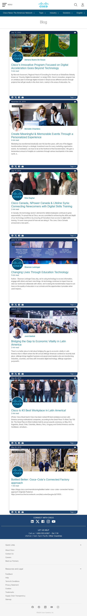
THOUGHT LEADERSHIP (20, 382)
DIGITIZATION (17, 37)
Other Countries (55, 536)
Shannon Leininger (32, 267)
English (81, 13)
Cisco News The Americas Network (19, 13)
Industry (54, 13)
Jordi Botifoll (29, 336)
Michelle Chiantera (32, 129)
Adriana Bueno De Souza (34, 60)
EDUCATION (16, 175)
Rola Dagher (29, 198)
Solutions (68, 13)
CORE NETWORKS (18, 451)
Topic (42, 13)
